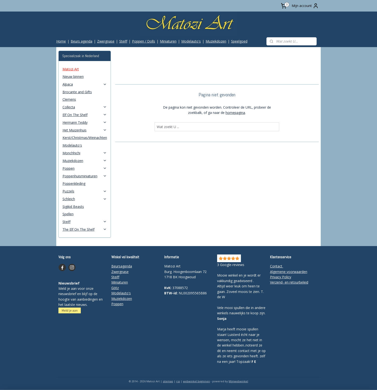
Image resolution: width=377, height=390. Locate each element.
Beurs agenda (81, 41)
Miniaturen (168, 41)
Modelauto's (191, 41)
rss (178, 381)
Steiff (123, 41)
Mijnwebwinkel (238, 381)
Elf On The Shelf (85, 114)
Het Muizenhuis (85, 130)
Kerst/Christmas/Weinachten (85, 137)
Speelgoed (239, 41)
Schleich (85, 199)
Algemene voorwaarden (288, 271)
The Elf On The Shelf (85, 229)
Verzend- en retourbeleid (289, 282)
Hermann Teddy (85, 122)
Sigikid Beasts (73, 206)
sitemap (168, 381)
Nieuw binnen (73, 76)
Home (61, 41)
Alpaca (85, 84)
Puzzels (85, 191)
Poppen (85, 168)
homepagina (235, 112)
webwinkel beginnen (196, 381)
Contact (276, 266)
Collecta (85, 107)
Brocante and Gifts (77, 92)
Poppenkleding (74, 183)
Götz (115, 287)
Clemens (69, 99)
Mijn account (305, 6)
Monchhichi (85, 153)
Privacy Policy (280, 277)
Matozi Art (71, 69)
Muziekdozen (216, 41)
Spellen (68, 214)
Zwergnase (105, 41)
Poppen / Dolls (143, 41)
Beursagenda (121, 266)
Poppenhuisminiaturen (85, 176)
